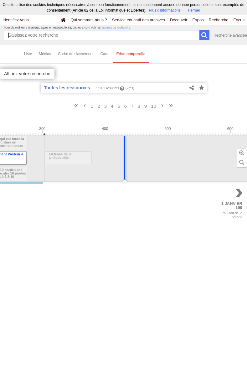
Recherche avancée (230, 35)
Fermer (194, 10)
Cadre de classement (75, 54)
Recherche (219, 20)
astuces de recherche (115, 27)
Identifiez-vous (16, 20)
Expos (198, 20)
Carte (104, 54)
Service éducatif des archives (138, 20)
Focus (239, 20)
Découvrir (179, 20)
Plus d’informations (165, 10)
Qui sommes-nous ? (89, 20)
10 (153, 106)
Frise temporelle (131, 54)
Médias (45, 54)
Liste (28, 54)
